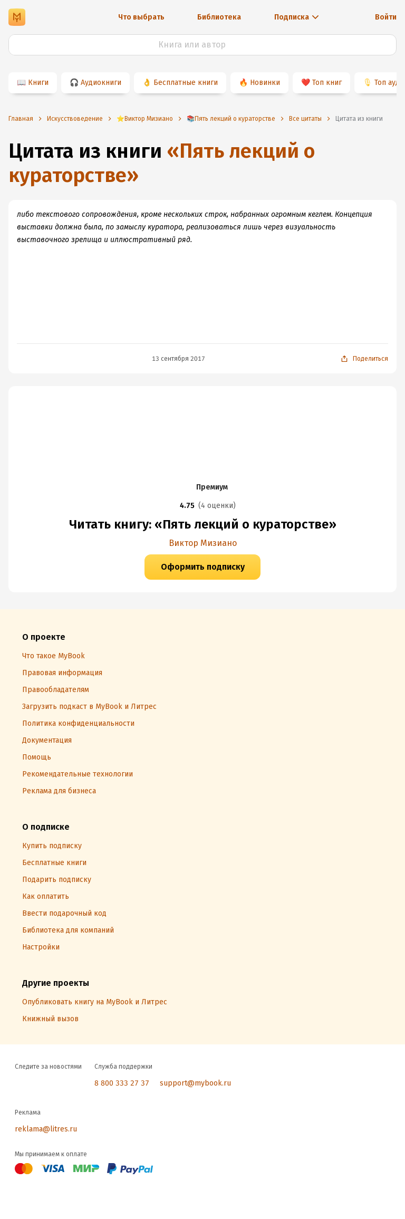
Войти (386, 17)
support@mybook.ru (195, 1083)
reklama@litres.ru (46, 1129)
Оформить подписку (203, 567)
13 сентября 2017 (178, 358)
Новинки (265, 82)
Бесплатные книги (185, 82)
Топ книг (327, 82)
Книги (38, 82)
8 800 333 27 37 (121, 1083)
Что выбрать (141, 17)
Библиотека (219, 17)
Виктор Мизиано (203, 543)
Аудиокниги (101, 82)
